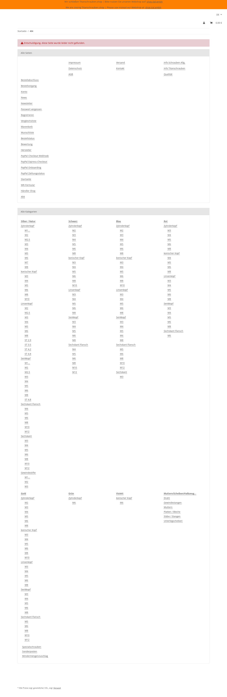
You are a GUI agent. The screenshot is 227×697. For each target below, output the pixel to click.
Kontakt (120, 68)
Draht (167, 498)
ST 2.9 (28, 340)
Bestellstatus (28, 138)
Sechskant (26, 436)
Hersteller (26, 149)
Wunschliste (27, 132)
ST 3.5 (28, 344)
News (24, 97)
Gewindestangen (173, 502)
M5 (26, 253)
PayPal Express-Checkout (34, 161)
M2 (26, 234)
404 (23, 196)
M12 (27, 431)
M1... (27, 230)
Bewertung (26, 144)
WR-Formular (28, 184)
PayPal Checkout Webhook (35, 155)
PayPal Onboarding (31, 167)
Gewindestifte (28, 472)
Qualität (168, 74)
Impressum (75, 62)
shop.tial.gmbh (155, 1)
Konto (24, 91)
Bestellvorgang (29, 85)
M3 (26, 244)
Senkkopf (26, 358)
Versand (120, 62)
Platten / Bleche (172, 511)
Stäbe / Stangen (172, 516)
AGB (71, 74)
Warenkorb (27, 126)
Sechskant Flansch (30, 404)
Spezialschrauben (31, 646)
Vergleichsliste (28, 120)
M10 (27, 298)
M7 (26, 262)
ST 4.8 (28, 353)
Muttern (168, 507)
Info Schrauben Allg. (174, 62)
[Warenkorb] (215, 22)
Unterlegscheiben (173, 520)
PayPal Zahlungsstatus (33, 173)
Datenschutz (75, 68)
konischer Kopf (29, 271)
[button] (204, 22)
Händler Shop (28, 190)
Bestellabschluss (30, 79)
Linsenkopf (26, 303)
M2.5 (27, 239)
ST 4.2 (28, 349)
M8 (26, 266)
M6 (26, 257)
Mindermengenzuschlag (35, 655)
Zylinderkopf (27, 225)
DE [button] (217, 14)
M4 (26, 248)
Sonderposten (29, 651)
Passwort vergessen (31, 109)
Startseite (26, 179)
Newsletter (26, 103)
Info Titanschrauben (174, 68)
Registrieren (27, 114)
